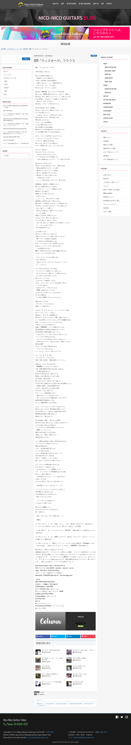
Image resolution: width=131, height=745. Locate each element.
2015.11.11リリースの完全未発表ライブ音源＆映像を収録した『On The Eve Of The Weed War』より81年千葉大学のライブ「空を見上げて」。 (64, 704)
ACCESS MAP (50, 732)
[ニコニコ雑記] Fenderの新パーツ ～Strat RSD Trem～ (16, 143)
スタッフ (106, 186)
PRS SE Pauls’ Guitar (7, 110)
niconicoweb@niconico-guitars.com (37, 737)
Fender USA (108, 74)
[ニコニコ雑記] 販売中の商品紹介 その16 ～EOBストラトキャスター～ (16, 114)
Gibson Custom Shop (111, 89)
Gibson (105, 85)
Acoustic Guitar (108, 118)
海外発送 (106, 208)
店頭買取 (106, 141)
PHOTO (6, 84)
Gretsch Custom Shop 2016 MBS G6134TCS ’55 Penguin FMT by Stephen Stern (15, 119)
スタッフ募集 (107, 212)
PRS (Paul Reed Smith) (109, 100)
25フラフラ (40, 700)
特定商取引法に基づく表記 (111, 201)
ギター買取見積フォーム (110, 159)
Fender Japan (108, 82)
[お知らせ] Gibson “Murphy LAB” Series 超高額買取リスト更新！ (15, 106)
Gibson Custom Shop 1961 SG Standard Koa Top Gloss (15, 128)
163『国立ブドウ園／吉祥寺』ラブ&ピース (84, 650)
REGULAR (94, 55)
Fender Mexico (109, 78)
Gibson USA (108, 92)
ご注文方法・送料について (111, 182)
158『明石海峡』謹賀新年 (79, 658)
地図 (105, 732)
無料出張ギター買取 (109, 148)
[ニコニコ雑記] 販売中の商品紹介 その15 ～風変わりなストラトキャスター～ (16, 124)
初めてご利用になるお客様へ (112, 190)
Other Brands (107, 111)
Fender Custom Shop (110, 67)
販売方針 (106, 179)
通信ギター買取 (108, 145)
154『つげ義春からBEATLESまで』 (50, 674)
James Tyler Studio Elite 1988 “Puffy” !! (11, 137)
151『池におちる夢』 (78, 682)
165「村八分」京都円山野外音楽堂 (51, 650)
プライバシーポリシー (110, 204)
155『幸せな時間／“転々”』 (80, 666)
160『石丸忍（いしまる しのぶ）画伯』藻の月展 (52, 658)
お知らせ (5, 71)
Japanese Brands (108, 107)
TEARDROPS (41, 694)
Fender (105, 64)
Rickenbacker (107, 103)
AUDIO (5, 81)
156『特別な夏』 (46, 666)
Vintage (105, 122)
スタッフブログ (7, 74)
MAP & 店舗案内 (107, 193)
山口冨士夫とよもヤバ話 (9, 78)
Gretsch (105, 96)
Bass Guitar (106, 114)
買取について (107, 137)
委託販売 (106, 156)
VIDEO (5, 91)
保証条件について (108, 197)
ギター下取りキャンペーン (111, 152)
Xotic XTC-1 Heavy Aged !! (8, 140)
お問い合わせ (107, 175)
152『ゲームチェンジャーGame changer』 (52, 682)
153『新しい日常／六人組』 (80, 674)
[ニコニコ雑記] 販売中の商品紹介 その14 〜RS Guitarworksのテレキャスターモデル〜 (15, 132)
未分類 (5, 94)
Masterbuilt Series (110, 71)
